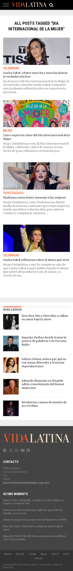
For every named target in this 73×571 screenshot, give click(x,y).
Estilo (66, 554)
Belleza (20, 554)
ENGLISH (38, 558)
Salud (44, 554)
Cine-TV (55, 554)
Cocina (32, 554)
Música (7, 554)
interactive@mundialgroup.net (26, 483)
